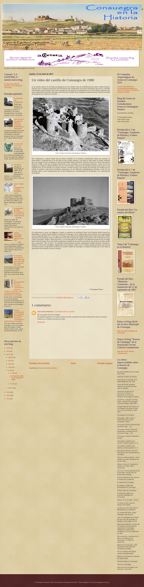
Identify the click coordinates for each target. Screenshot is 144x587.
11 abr (12, 373)
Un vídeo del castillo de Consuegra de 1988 (17, 378)
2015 (8, 395)
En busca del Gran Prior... (18, 145)
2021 (8, 348)
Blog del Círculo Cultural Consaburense (125, 352)
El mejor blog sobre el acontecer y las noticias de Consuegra (13, 85)
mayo (10, 367)
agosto (10, 357)
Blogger (106, 582)
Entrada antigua (104, 363)
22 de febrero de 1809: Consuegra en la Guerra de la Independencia (19, 212)
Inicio (73, 363)
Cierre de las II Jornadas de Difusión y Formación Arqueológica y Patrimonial (19, 123)
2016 (8, 392)
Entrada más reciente (39, 363)
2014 (8, 399)
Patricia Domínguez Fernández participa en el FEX (18, 236)
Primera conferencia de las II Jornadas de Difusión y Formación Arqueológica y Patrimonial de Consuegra (14, 315)
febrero (11, 388)
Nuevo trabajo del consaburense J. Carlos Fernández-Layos (19, 188)
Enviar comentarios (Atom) (48, 368)
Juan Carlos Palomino (45, 311)
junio (10, 364)
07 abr (12, 384)
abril (10, 370)
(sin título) (17, 165)
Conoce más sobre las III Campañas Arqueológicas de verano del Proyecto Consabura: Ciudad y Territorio (128, 89)
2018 (8, 351)
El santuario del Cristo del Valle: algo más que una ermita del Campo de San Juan (19, 260)
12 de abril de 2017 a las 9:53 (64, 311)
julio (9, 360)
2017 (8, 354)
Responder (41, 322)
